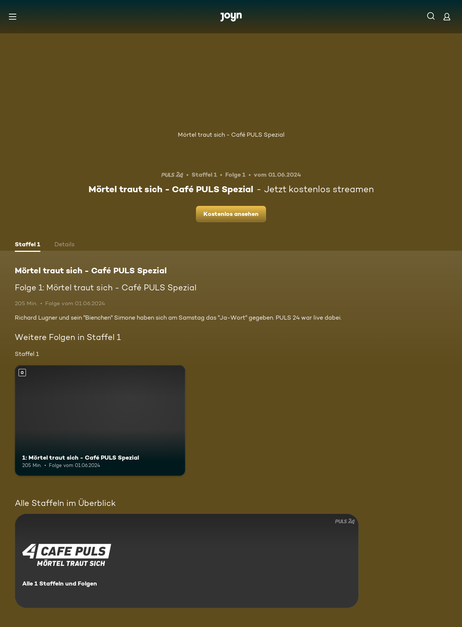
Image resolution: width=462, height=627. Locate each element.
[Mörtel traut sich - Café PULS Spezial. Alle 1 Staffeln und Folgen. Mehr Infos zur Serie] (187, 561)
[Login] (447, 16)
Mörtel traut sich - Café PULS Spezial (231, 134)
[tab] (27, 245)
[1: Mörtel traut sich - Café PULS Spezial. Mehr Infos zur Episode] (100, 420)
